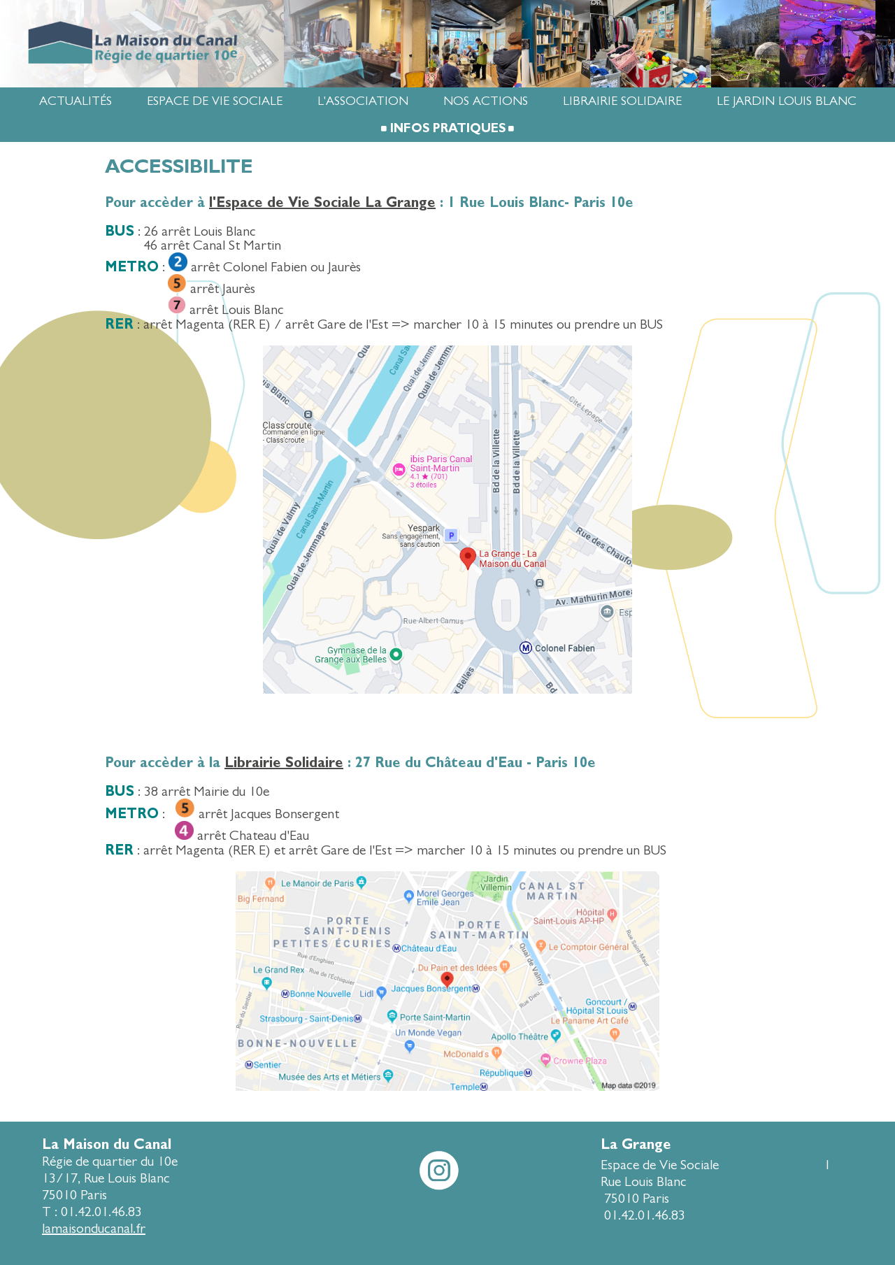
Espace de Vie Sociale (214, 101)
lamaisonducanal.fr (93, 1228)
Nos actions (485, 101)
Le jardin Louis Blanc (787, 101)
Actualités (75, 101)
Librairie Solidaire (622, 101)
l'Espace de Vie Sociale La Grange (322, 202)
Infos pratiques (448, 128)
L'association (362, 101)
